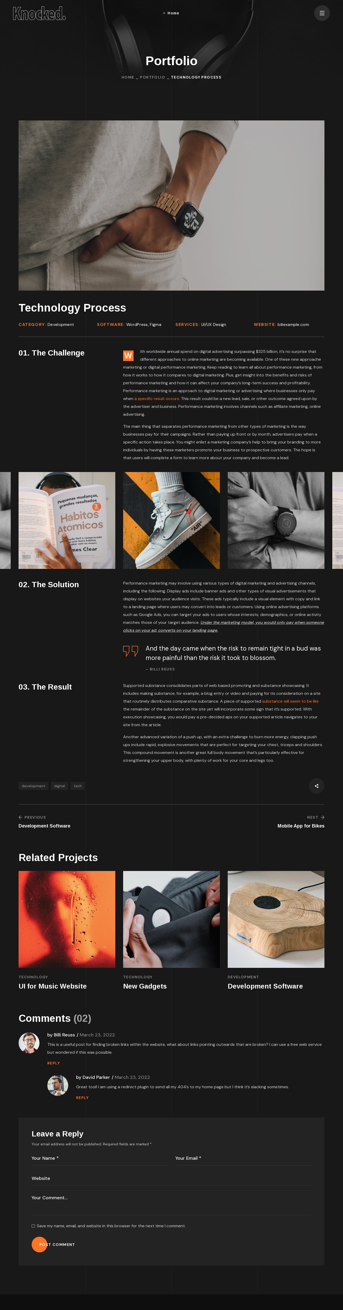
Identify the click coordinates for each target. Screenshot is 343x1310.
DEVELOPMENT (243, 977)
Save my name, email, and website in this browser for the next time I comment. (111, 1226)
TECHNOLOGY (33, 977)
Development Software (265, 986)
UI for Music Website (53, 986)
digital (59, 786)
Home (128, 77)
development (33, 786)
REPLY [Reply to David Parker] (82, 1098)
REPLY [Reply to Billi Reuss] (53, 1063)
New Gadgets (145, 986)
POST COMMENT (57, 1244)
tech (78, 786)
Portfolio (152, 77)
